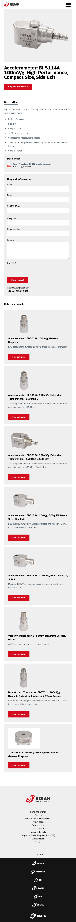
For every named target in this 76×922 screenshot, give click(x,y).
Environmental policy (38, 832)
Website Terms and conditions (38, 818)
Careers (38, 815)
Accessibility (38, 828)
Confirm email (13, 206)
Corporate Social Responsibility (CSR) (38, 835)
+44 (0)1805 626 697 (17, 291)
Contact (38, 842)
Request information (18, 86)
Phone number (13, 229)
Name (9, 184)
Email (9, 195)
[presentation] (27, 270)
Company (11, 218)
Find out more (18, 357)
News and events (38, 812)
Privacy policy (38, 822)
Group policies (38, 839)
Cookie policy (38, 825)
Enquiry (10, 240)
